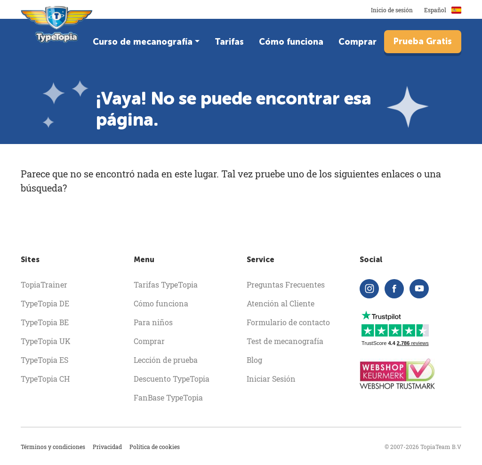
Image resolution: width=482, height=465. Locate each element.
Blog (254, 360)
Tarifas (229, 42)
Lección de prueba (166, 360)
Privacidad (107, 446)
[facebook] (394, 288)
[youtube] (419, 288)
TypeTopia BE (45, 322)
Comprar (357, 42)
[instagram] (369, 288)
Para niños (153, 322)
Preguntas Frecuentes (286, 284)
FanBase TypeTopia (168, 397)
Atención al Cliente (280, 303)
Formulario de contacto (288, 322)
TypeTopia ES (44, 360)
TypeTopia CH (45, 379)
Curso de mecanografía (143, 42)
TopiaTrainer (44, 284)
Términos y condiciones (53, 446)
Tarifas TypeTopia (166, 284)
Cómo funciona (291, 42)
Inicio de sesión (392, 10)
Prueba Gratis (423, 41)
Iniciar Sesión (271, 379)
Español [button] (442, 10)
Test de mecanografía (285, 341)
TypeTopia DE (45, 303)
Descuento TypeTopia (171, 379)
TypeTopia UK (46, 341)
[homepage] (57, 28)
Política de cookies (154, 446)
